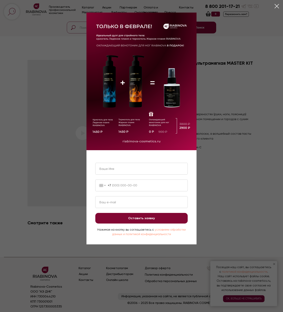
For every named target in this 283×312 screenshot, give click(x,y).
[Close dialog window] (277, 6)
